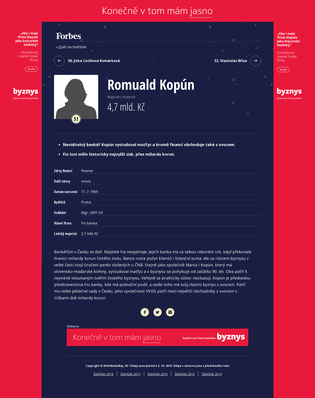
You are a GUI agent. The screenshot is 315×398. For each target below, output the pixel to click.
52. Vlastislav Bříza (237, 61)
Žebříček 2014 (212, 374)
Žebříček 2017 (130, 374)
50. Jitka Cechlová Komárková (87, 61)
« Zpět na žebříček (71, 47)
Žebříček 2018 (103, 374)
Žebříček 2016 (158, 374)
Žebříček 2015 (185, 374)
